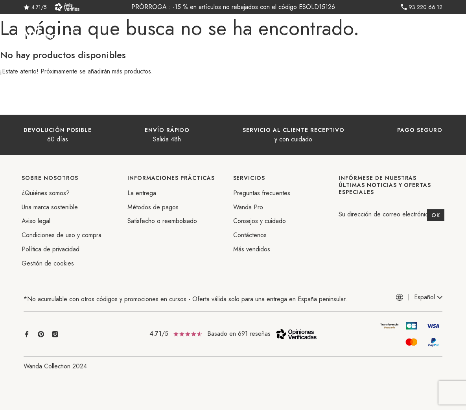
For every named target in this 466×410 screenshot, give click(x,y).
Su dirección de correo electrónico (385, 214)
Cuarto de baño (162, 36)
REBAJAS (225, 36)
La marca (296, 36)
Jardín (200, 36)
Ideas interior (113, 36)
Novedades (260, 37)
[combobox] (428, 297)
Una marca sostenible (50, 207)
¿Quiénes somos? (46, 193)
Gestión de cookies (48, 263)
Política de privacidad (50, 249)
